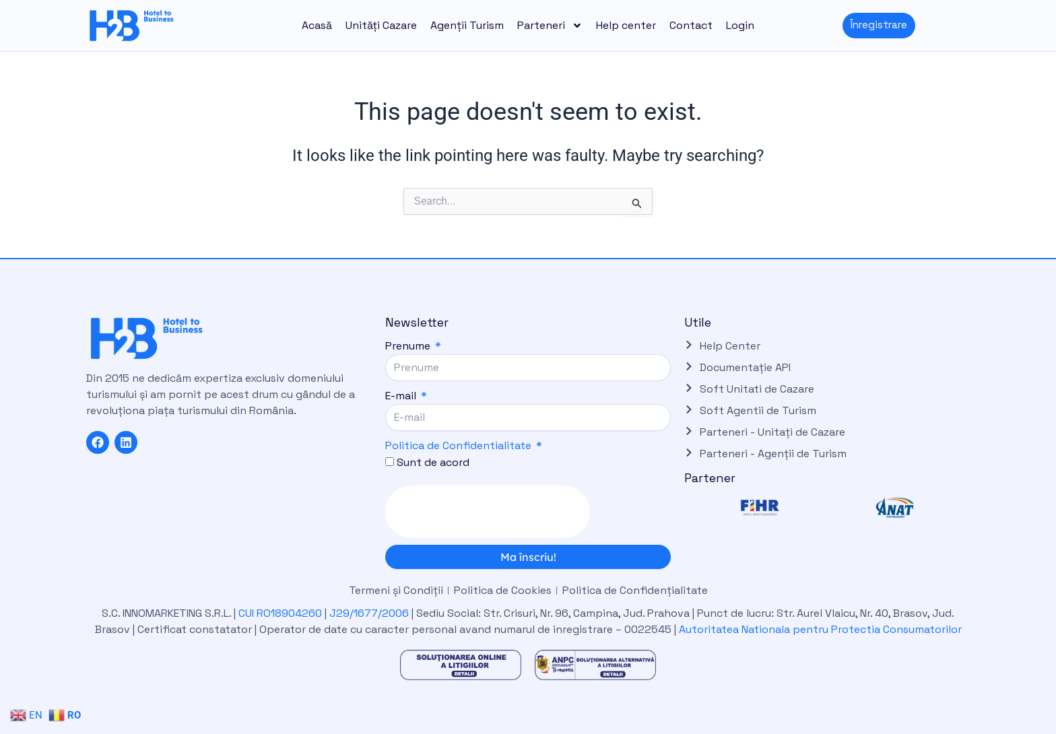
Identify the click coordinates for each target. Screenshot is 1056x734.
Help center (626, 25)
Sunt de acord (433, 462)
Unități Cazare (381, 25)
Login (740, 25)
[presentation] (487, 512)
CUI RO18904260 (280, 613)
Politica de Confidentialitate (458, 445)
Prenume (409, 346)
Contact (691, 25)
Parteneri (550, 25)
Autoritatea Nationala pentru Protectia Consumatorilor (820, 629)
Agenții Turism (467, 25)
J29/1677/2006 (370, 613)
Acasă (317, 25)
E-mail (402, 396)
